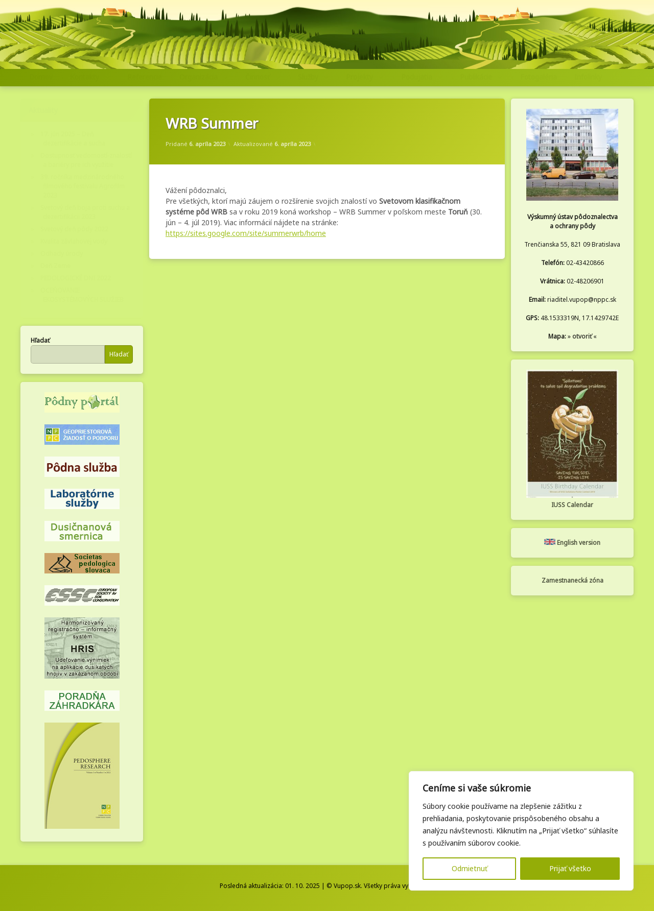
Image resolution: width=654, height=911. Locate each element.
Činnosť (257, 77)
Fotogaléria (538, 77)
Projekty (359, 77)
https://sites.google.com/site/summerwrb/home (246, 233)
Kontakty (84, 77)
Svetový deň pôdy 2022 (74, 229)
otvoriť (582, 336)
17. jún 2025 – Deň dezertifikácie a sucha (72, 139)
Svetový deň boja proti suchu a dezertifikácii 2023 (85, 212)
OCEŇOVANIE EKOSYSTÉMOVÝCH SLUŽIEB (82, 295)
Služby (308, 77)
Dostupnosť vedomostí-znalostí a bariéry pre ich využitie (86, 160)
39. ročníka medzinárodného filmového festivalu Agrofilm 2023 (82, 186)
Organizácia (198, 77)
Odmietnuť (469, 868)
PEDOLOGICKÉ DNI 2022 (75, 278)
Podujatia (416, 77)
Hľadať (40, 340)
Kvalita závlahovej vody (73, 241)
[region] (521, 831)
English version (572, 542)
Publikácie (476, 77)
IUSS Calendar (572, 504)
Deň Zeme (55, 265)
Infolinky (588, 77)
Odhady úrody (61, 253)
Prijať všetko (570, 868)
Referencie (144, 77)
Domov (41, 77)
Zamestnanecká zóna (572, 580)
